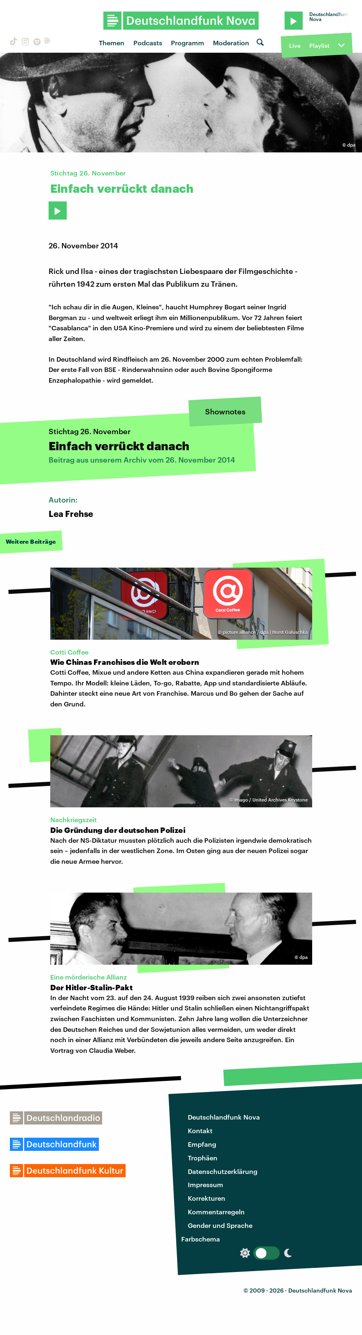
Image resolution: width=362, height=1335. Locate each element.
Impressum (205, 1184)
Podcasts (147, 43)
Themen (111, 43)
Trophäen (202, 1158)
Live (295, 45)
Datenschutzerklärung (222, 1171)
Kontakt (200, 1130)
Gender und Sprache (220, 1225)
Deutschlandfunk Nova (224, 1117)
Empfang (202, 1144)
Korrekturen (206, 1198)
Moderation (231, 43)
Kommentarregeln (216, 1212)
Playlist (319, 45)
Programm (187, 43)
